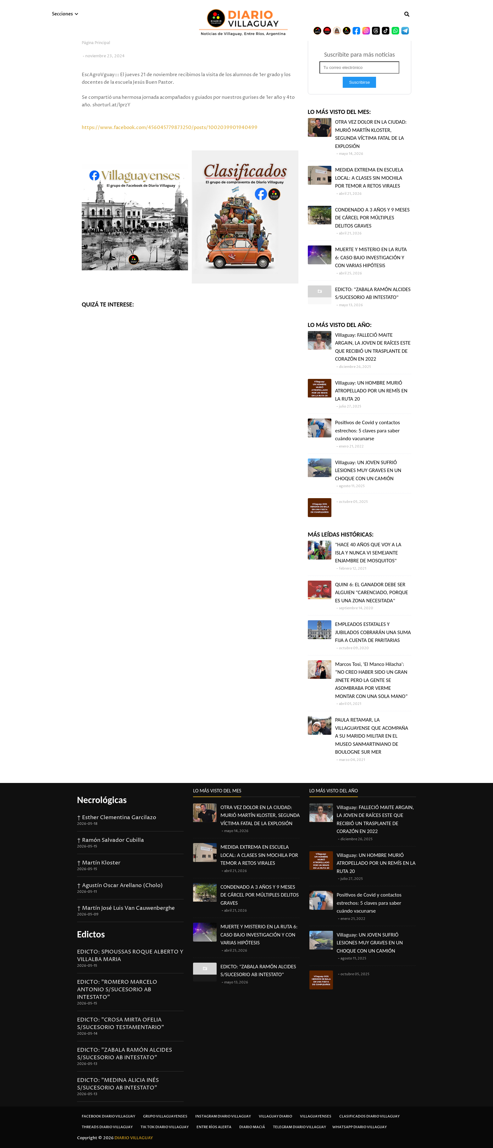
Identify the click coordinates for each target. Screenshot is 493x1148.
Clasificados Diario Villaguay (369, 1116)
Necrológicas (102, 800)
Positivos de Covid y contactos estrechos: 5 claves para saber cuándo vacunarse (367, 430)
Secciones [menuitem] (62, 14)
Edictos (91, 934)
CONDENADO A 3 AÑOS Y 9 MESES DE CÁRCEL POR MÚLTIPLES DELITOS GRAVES (372, 217)
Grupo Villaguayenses (165, 1116)
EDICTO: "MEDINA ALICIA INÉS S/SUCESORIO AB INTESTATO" (118, 1084)
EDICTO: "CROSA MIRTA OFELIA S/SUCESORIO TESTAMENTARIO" (120, 1023)
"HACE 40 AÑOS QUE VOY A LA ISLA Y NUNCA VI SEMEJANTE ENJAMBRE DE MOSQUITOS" (368, 552)
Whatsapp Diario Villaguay (359, 1127)
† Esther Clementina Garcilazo (116, 817)
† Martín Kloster (98, 863)
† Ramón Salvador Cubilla (110, 840)
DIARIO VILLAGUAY (133, 1138)
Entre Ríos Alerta (214, 1127)
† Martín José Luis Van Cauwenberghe (126, 908)
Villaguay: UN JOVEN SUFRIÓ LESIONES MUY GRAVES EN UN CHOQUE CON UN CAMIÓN (368, 470)
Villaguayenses (315, 1116)
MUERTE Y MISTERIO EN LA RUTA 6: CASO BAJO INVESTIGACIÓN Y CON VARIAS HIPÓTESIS (371, 257)
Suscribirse (359, 82)
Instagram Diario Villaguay (223, 1116)
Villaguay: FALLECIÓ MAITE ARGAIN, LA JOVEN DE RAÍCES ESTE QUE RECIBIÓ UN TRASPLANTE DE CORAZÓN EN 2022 (373, 347)
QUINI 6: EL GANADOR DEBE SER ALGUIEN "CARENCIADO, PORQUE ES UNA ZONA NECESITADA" (371, 592)
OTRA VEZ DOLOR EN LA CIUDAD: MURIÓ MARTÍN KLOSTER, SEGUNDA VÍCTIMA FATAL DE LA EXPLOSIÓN (371, 134)
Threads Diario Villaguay (107, 1127)
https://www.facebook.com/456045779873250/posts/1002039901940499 (170, 127)
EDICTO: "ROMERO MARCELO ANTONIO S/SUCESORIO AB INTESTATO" (117, 989)
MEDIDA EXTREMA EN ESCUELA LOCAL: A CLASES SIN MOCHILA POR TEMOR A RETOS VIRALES (369, 177)
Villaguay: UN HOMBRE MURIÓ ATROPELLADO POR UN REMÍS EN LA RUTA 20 (371, 391)
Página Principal (96, 43)
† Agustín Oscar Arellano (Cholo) (120, 885)
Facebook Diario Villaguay (108, 1116)
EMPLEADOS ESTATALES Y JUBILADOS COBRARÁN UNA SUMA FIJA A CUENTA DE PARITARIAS (373, 632)
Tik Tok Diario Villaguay (165, 1127)
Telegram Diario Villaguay (299, 1127)
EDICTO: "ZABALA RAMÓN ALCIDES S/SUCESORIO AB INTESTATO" (373, 293)
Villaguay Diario (275, 1116)
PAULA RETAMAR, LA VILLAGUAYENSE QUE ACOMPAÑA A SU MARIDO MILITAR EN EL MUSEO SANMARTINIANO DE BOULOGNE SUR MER (371, 736)
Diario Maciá (252, 1127)
